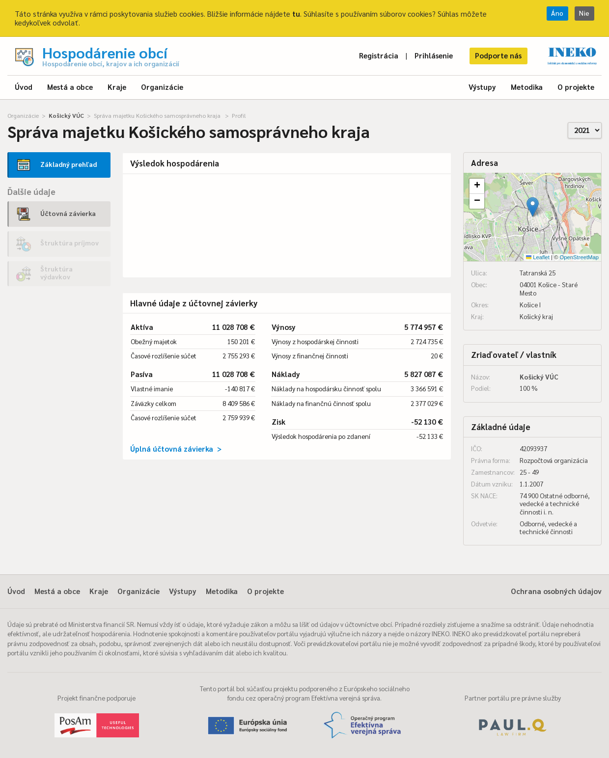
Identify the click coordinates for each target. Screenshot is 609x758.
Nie (584, 13)
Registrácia (378, 55)
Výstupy (482, 86)
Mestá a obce (70, 86)
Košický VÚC (66, 115)
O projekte (575, 86)
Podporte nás (498, 55)
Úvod (23, 86)
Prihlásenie (434, 55)
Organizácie (162, 86)
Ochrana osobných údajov (556, 591)
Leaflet (538, 257)
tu (296, 13)
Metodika (527, 86)
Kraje (117, 86)
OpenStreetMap (579, 257)
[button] (532, 207)
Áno (557, 13)
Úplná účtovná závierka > (175, 448)
